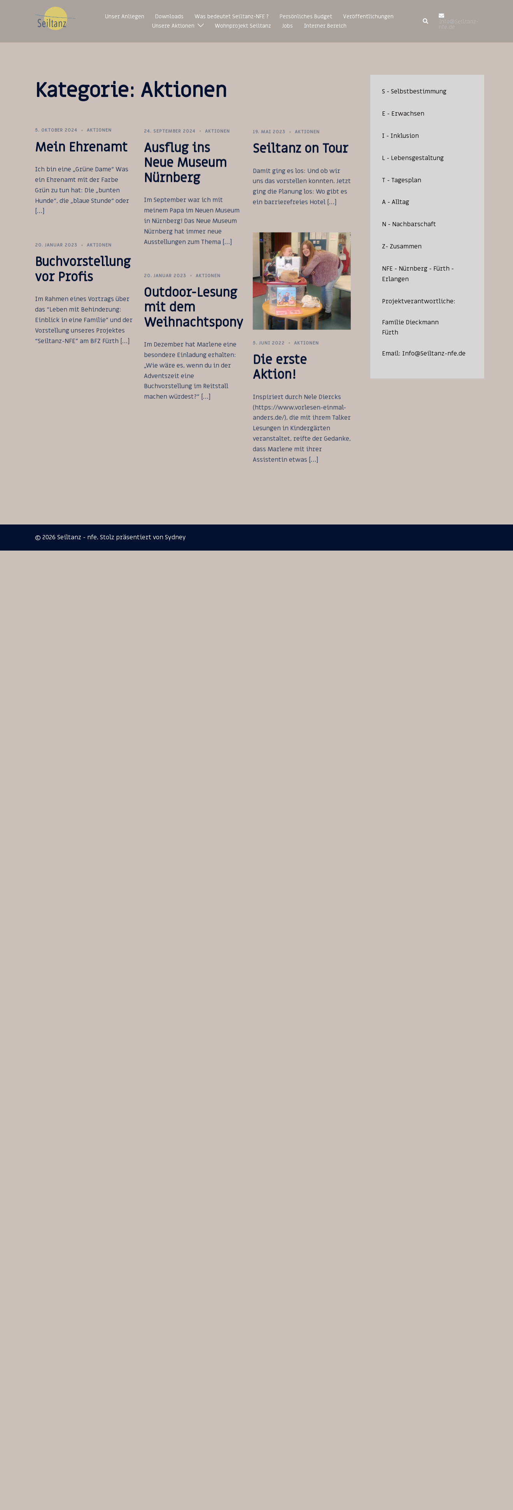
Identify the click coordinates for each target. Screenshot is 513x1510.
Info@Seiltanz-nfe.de (434, 353)
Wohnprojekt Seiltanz (243, 26)
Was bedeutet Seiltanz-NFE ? (231, 16)
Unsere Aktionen (173, 26)
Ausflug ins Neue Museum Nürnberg (172, 173)
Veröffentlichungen (368, 16)
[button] (426, 21)
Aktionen (99, 130)
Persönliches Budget (306, 16)
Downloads (169, 16)
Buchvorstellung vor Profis (83, 285)
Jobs (287, 26)
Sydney (175, 537)
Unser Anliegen (124, 16)
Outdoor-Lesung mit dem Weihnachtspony (180, 329)
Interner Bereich (325, 26)
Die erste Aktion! (254, 403)
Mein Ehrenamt (81, 147)
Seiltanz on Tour (274, 168)
